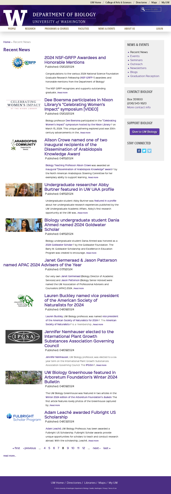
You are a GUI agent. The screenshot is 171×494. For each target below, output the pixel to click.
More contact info (139, 107)
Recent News (139, 52)
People (12, 28)
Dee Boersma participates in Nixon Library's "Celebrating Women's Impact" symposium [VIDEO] (78, 104)
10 (72, 448)
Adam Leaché (53, 428)
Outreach (136, 64)
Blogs (134, 72)
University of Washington (15, 18)
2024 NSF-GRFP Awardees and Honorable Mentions (75, 60)
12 (83, 448)
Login (159, 28)
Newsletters (138, 68)
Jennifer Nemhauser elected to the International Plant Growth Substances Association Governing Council (79, 338)
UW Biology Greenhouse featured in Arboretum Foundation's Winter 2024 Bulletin (80, 377)
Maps (154, 2)
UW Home (95, 2)
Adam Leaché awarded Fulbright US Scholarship (80, 414)
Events (135, 56)
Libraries (90, 482)
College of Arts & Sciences (118, 2)
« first (16, 448)
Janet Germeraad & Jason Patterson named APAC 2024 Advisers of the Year (60, 262)
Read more (62, 92)
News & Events (106, 28)
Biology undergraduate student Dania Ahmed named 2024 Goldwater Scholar (81, 224)
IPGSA (90, 364)
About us (129, 28)
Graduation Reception (144, 76)
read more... (9, 455)
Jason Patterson (70, 280)
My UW (165, 2)
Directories (141, 2)
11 (78, 448)
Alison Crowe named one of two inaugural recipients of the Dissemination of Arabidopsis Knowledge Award (75, 146)
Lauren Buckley (54, 316)
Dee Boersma (73, 120)
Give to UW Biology (144, 131)
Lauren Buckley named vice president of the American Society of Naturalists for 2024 (81, 300)
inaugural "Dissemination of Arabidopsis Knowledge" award (80, 169)
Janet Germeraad (70, 276)
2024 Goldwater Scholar (60, 244)
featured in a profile (105, 200)
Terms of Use (113, 488)
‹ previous (29, 448)
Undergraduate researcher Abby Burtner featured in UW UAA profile (79, 187)
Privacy (105, 488)
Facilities (83, 28)
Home (6, 42)
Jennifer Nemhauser (57, 356)
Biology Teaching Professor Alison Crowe (68, 165)
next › (96, 448)
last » (107, 448)
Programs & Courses (57, 28)
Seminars (136, 60)
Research (30, 28)
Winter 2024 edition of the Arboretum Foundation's (78, 397)
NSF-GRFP (87, 77)
